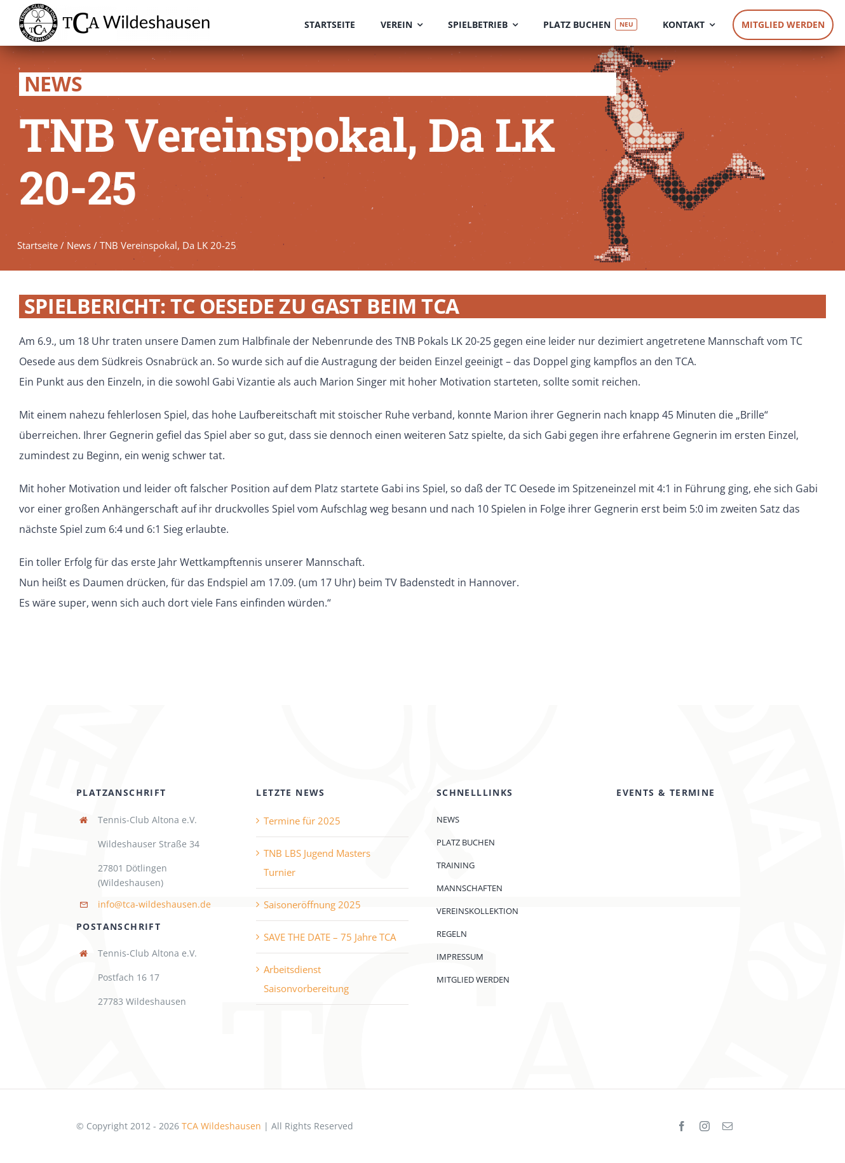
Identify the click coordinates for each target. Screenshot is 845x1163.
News (79, 246)
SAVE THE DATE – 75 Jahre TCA (330, 937)
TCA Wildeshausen (221, 1126)
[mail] (727, 1126)
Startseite (37, 246)
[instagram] (705, 1126)
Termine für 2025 (302, 820)
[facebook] (682, 1126)
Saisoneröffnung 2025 (312, 904)
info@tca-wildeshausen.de (154, 904)
